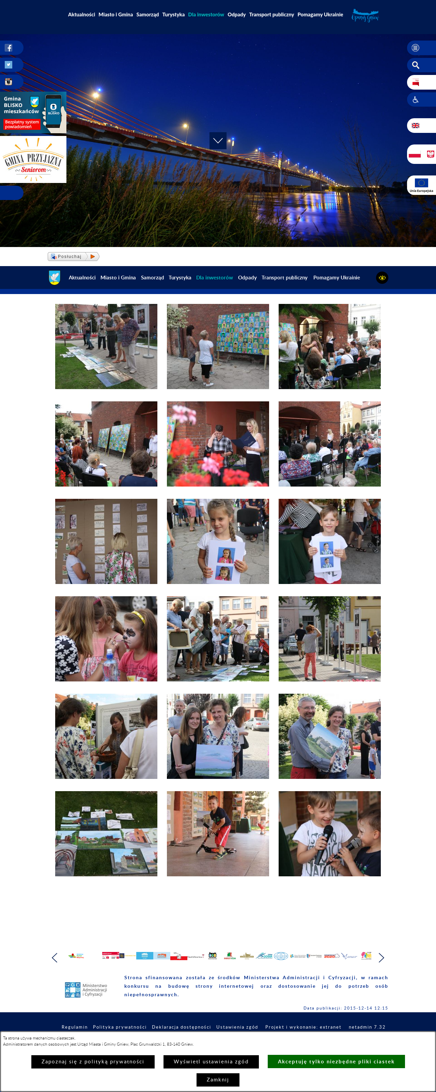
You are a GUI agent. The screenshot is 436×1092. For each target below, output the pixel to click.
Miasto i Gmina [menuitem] (115, 14)
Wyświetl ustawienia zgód (211, 1061)
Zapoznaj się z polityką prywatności (93, 1061)
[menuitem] (206, 14)
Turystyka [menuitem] (173, 14)
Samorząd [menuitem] (148, 14)
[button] (421, 48)
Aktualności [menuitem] (81, 14)
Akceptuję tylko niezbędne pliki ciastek (336, 1061)
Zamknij (218, 1079)
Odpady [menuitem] (237, 14)
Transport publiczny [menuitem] (271, 14)
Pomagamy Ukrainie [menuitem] (320, 14)
